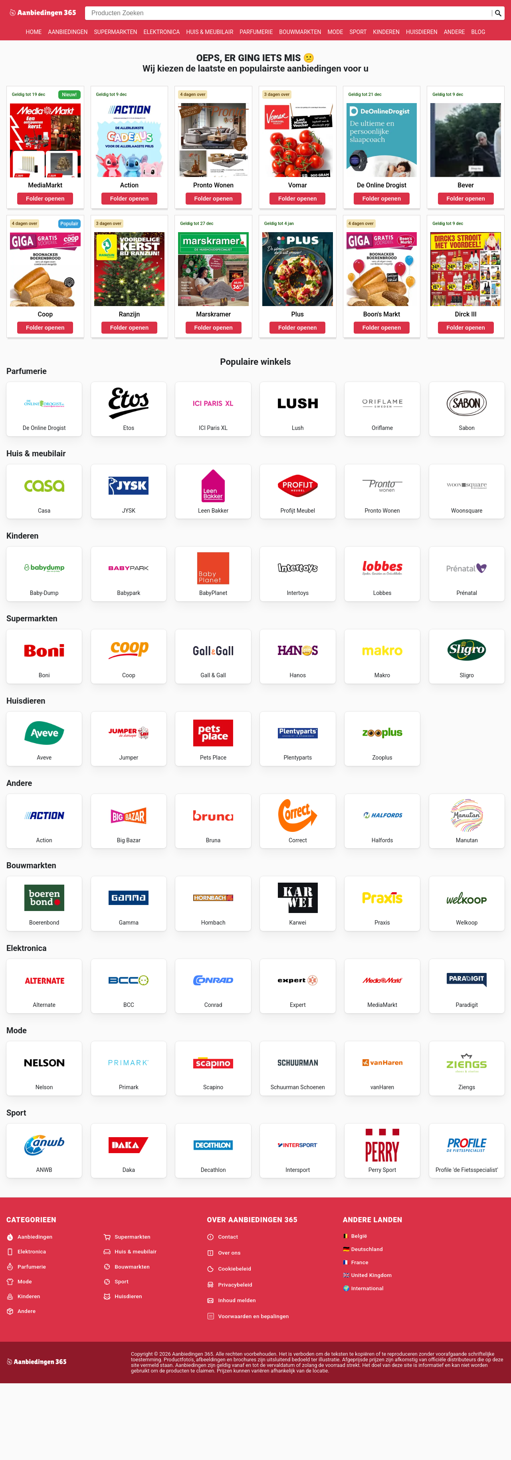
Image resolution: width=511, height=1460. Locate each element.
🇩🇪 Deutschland (363, 1324)
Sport (357, 32)
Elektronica (162, 32)
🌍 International (363, 1363)
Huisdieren (422, 32)
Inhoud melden (231, 1375)
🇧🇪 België (355, 1310)
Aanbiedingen (67, 32)
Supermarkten (115, 32)
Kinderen (386, 32)
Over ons (223, 1327)
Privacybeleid (229, 1359)
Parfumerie (256, 32)
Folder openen (45, 198)
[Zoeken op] (498, 13)
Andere (454, 32)
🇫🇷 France (355, 1337)
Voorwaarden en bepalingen (248, 1391)
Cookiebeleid (229, 1343)
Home (34, 32)
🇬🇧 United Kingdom (367, 1350)
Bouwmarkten (300, 32)
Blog (478, 32)
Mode (335, 32)
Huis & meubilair (209, 32)
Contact (222, 1311)
